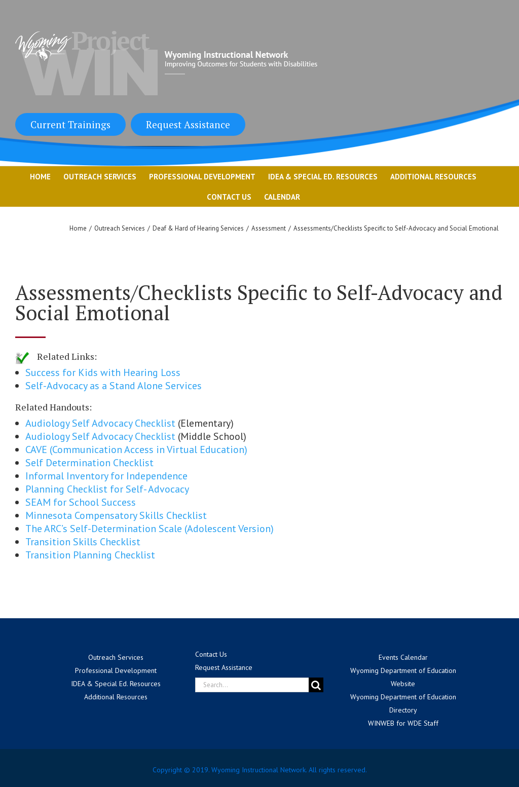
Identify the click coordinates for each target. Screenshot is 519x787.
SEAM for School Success (80, 502)
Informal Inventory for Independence (106, 475)
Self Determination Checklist (89, 462)
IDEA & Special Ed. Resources (116, 683)
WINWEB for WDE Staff (403, 723)
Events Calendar (403, 657)
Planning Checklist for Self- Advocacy (107, 489)
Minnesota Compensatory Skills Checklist (116, 515)
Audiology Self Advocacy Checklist (100, 423)
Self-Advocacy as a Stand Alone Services (113, 385)
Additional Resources (115, 696)
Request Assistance (188, 124)
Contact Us (211, 654)
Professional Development (116, 670)
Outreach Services (115, 657)
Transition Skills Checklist (82, 541)
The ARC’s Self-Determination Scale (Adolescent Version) (149, 528)
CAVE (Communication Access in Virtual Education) (136, 449)
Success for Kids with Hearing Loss (102, 372)
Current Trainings (70, 124)
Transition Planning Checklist (90, 554)
